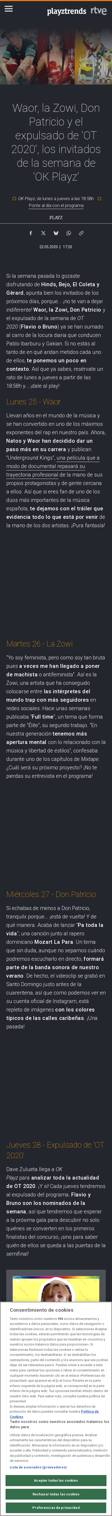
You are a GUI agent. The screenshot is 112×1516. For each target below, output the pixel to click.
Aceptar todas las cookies (56, 1480)
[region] (56, 1409)
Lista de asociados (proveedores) (38, 1467)
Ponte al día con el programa (56, 205)
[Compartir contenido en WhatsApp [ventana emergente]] (68, 232)
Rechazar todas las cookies (56, 1494)
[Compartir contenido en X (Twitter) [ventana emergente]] (43, 232)
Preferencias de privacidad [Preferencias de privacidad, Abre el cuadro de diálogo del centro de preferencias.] (55, 1508)
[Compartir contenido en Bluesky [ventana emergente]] (56, 232)
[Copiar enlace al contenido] (81, 232)
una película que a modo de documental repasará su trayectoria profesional (53, 466)
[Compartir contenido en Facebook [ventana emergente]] (30, 232)
